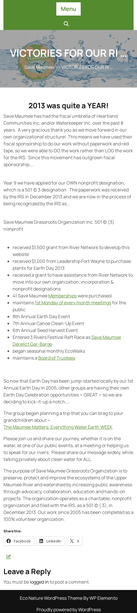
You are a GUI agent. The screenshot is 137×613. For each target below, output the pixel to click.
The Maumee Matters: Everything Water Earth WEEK (58, 427)
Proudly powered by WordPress (68, 609)
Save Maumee (39, 67)
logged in (39, 582)
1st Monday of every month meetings (73, 302)
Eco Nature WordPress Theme (51, 598)
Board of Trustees (56, 358)
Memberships (62, 296)
